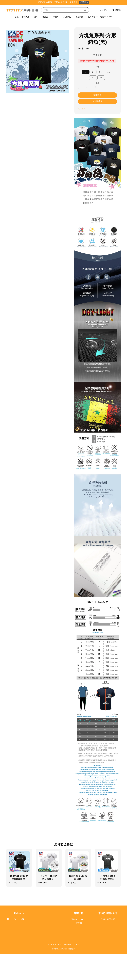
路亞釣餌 (79, 17)
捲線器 (45, 17)
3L (93, 78)
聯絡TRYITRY (106, 17)
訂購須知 (84, 2)
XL (100, 72)
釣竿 (36, 17)
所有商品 (25, 17)
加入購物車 (97, 101)
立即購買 (97, 95)
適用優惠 (97, 55)
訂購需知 (78, 923)
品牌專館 (91, 17)
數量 (97, 83)
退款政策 (71, 949)
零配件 (56, 17)
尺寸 (97, 67)
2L (108, 72)
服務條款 (55, 949)
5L (101, 78)
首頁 (17, 17)
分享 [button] (81, 108)
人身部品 (67, 17)
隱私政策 (63, 949)
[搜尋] (85, 9)
